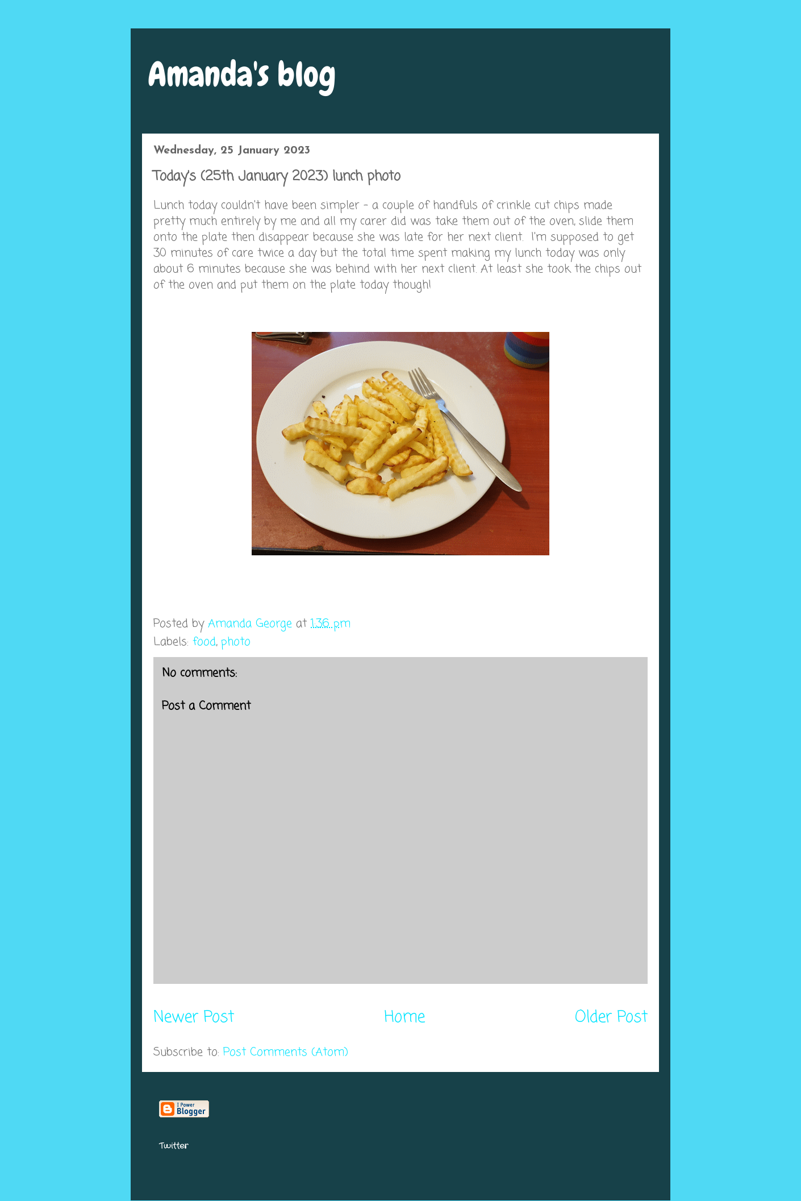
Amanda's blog (242, 74)
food (204, 642)
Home (404, 1017)
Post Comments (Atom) (285, 1052)
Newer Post (193, 1017)
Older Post (611, 1017)
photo (236, 642)
